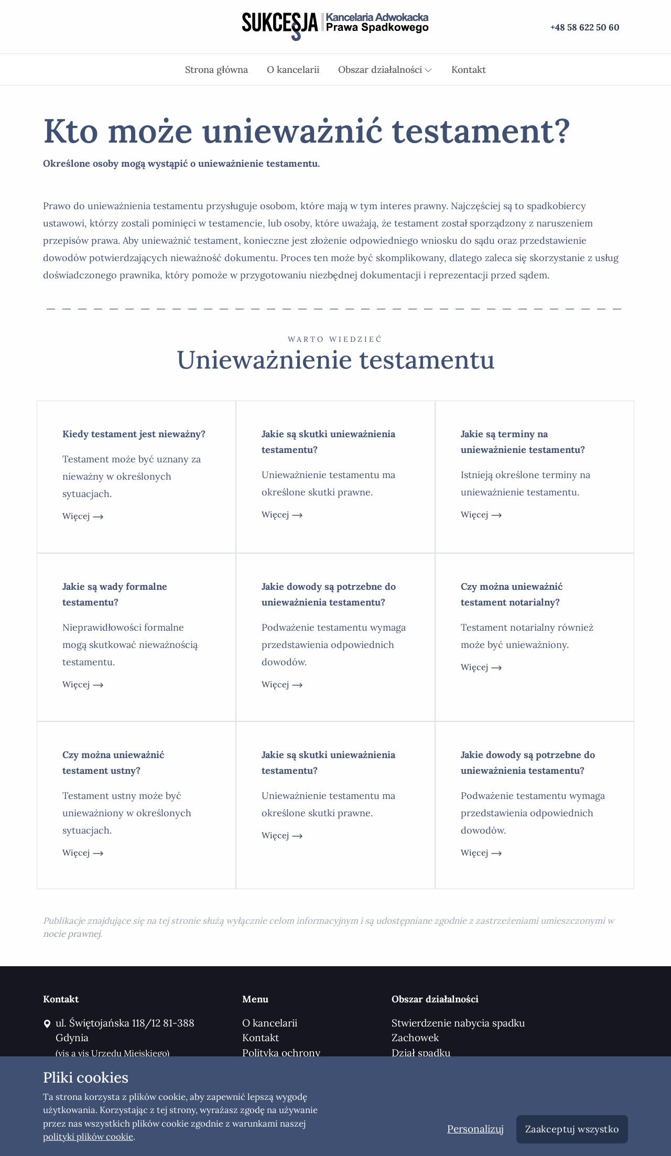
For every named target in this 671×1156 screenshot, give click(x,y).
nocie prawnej (71, 933)
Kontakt (468, 69)
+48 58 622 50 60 (585, 27)
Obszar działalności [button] (385, 69)
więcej (83, 517)
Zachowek (415, 1037)
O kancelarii (293, 69)
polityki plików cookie (88, 1136)
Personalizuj (475, 1128)
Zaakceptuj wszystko (572, 1129)
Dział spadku (421, 1052)
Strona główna (216, 69)
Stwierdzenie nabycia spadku (458, 1023)
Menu (255, 999)
